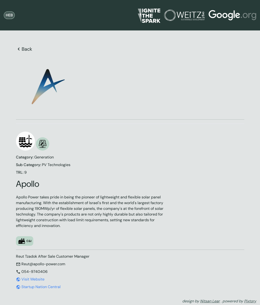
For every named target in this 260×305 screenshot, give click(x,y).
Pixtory (250, 301)
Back (24, 49)
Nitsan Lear (210, 301)
